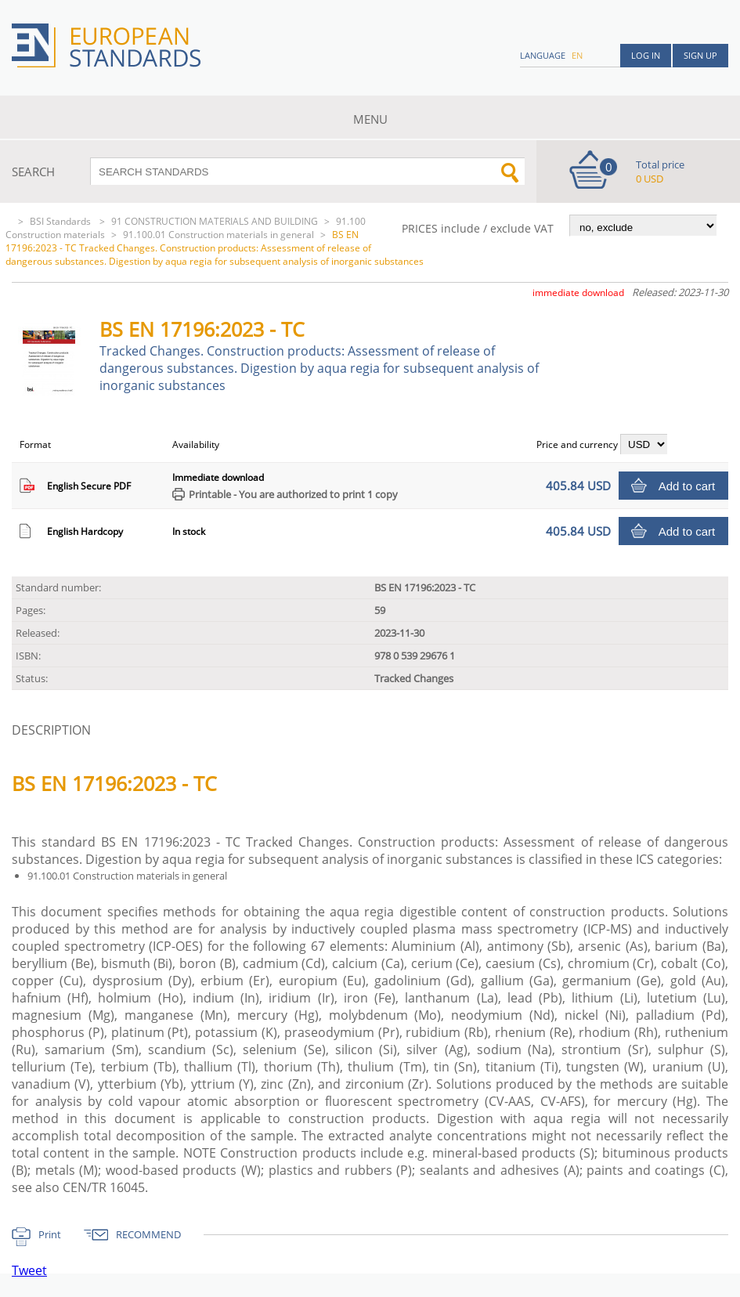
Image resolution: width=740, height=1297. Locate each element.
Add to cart (687, 486)
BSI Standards (61, 221)
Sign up (700, 55)
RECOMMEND (148, 1234)
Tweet (29, 1270)
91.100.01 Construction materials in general (218, 234)
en (577, 55)
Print (49, 1234)
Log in (645, 55)
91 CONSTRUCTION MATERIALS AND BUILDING (214, 221)
